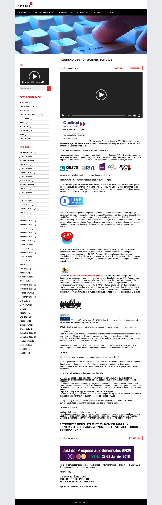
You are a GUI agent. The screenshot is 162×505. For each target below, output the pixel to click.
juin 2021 (23, 216)
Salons (23, 122)
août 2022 (24, 188)
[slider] (32, 82)
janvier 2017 (25, 329)
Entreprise (24, 12)
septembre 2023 (27, 172)
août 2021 (24, 212)
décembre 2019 (26, 233)
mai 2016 (24, 353)
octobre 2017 (25, 293)
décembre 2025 (26, 152)
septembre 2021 (27, 208)
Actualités (24, 102)
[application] (34, 76)
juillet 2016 (24, 345)
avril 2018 (24, 269)
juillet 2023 (24, 176)
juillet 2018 (24, 257)
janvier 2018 (25, 281)
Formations (65, 12)
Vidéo (22, 134)
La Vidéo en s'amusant (29, 114)
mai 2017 (24, 313)
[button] (34, 76)
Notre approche (44, 12)
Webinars (24, 138)
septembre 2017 (27, 297)
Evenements (25, 106)
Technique (24, 130)
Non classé (24, 118)
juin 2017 (23, 309)
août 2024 (24, 164)
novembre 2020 (26, 225)
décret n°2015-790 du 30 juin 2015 (77, 345)
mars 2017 (24, 321)
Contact (110, 12)
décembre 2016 (26, 333)
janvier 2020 (25, 229)
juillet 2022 (24, 192)
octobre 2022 (25, 184)
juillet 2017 (24, 305)
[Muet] (42, 82)
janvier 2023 (25, 180)
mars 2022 (24, 200)
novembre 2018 (26, 253)
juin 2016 (23, 349)
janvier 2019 (25, 249)
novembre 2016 (26, 337)
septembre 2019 (27, 241)
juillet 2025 (24, 156)
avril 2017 (24, 317)
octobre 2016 (25, 341)
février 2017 (25, 325)
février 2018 (25, 277)
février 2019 (25, 245)
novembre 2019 (26, 237)
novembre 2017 (26, 289)
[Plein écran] (46, 82)
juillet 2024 (24, 168)
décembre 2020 (26, 221)
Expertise (82, 12)
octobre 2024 (25, 160)
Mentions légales (81, 502)
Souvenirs (24, 126)
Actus (96, 12)
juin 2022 (23, 196)
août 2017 (24, 301)
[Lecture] (23, 82)
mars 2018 (24, 273)
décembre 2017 (26, 285)
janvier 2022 (25, 204)
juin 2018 (23, 261)
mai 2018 (24, 265)
